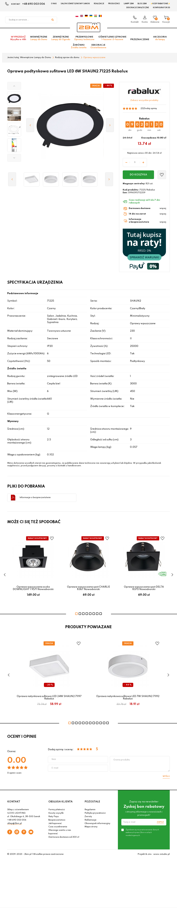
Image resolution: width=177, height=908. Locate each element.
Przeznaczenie (139, 39)
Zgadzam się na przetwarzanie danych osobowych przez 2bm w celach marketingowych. (142, 832)
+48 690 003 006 (33, 4)
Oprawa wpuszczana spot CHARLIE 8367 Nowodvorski (88, 588)
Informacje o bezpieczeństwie (35, 498)
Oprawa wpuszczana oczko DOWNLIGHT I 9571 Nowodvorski (33, 588)
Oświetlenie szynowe (112, 38)
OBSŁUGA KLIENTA (60, 802)
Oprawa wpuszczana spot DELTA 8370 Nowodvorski (144, 588)
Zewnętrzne (60, 38)
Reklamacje (90, 820)
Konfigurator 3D (161, 7)
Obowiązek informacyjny (97, 823)
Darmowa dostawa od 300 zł (63, 837)
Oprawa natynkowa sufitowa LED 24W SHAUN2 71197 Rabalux (49, 697)
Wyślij (166, 776)
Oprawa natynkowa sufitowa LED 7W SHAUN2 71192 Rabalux (127, 697)
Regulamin (90, 810)
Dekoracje (98, 46)
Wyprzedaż (18, 38)
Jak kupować (55, 823)
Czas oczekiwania (57, 827)
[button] (14, 86)
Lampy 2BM (129, 3)
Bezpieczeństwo (56, 820)
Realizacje (99, 3)
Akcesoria (160, 38)
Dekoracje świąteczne (137, 7)
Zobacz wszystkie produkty (144, 100)
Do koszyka (138, 175)
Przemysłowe (84, 38)
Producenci (114, 3)
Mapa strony (91, 827)
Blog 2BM (142, 3)
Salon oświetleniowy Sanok (75, 3)
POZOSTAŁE (92, 802)
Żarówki (78, 46)
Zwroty (88, 817)
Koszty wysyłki (56, 813)
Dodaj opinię (150, 108)
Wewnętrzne (38, 38)
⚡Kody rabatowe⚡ (160, 3)
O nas (54, 3)
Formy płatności (56, 810)
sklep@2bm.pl (14, 823)
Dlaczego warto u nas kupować (59, 832)
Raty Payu (53, 817)
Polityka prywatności (95, 813)
